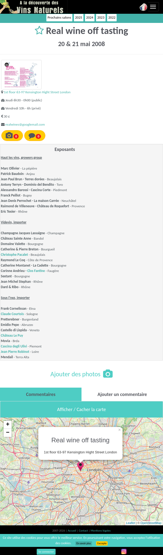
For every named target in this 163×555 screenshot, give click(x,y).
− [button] (7, 433)
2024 (89, 17)
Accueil (72, 530)
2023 (100, 17)
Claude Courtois (12, 314)
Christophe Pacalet (14, 255)
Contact (84, 530)
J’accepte (102, 543)
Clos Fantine (36, 271)
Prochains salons (59, 17)
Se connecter (46, 551)
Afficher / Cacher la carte (81, 409)
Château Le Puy (12, 335)
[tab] (41, 394)
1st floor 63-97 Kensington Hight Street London (37, 92)
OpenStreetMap (150, 523)
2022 (111, 17)
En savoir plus (83, 543)
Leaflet (130, 523)
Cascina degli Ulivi (14, 346)
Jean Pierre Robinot (15, 352)
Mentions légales (101, 530)
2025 (78, 17)
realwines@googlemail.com (25, 124)
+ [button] (7, 425)
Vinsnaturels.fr (33, 6)
